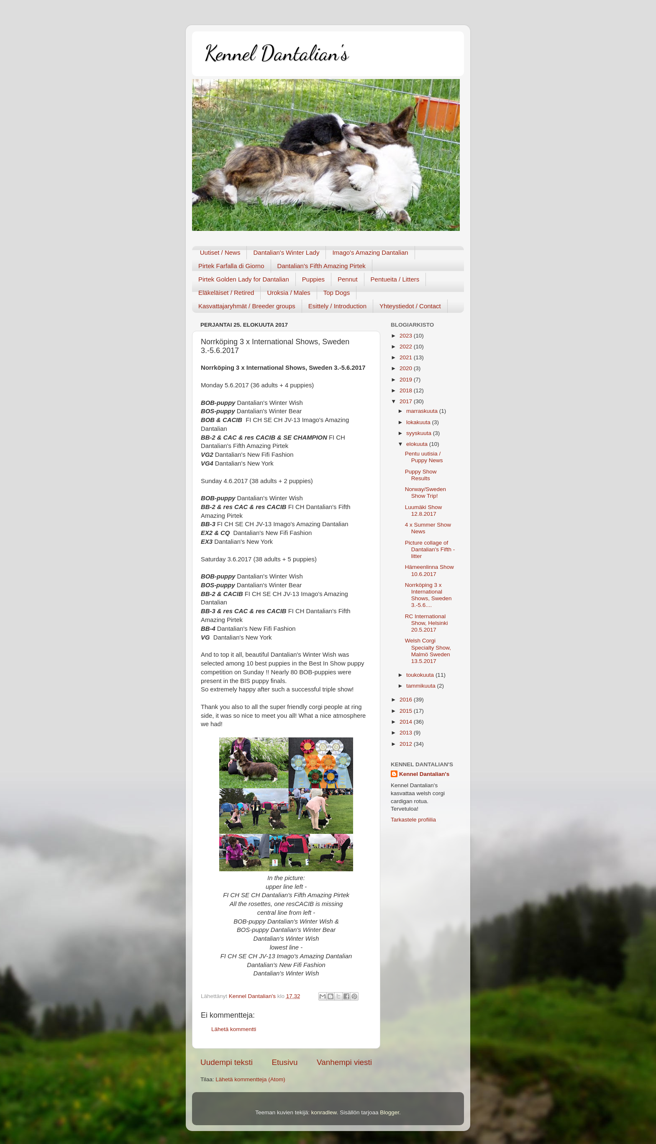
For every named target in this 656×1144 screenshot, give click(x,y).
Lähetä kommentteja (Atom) (250, 1079)
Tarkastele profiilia (413, 819)
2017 (407, 401)
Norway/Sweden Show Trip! (425, 492)
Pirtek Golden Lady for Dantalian (243, 279)
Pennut (348, 279)
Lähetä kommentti (233, 1029)
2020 (407, 368)
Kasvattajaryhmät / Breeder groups (246, 306)
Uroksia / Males (288, 292)
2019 (407, 379)
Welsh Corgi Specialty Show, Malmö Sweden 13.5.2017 (428, 650)
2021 (407, 357)
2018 (407, 390)
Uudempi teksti (226, 1062)
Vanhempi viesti (344, 1062)
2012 (407, 744)
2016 (407, 699)
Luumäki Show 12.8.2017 (423, 510)
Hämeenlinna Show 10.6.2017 (429, 570)
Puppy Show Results (421, 474)
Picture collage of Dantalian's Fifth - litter (430, 549)
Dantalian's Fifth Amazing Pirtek (321, 265)
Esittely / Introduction (337, 306)
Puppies (313, 279)
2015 (407, 711)
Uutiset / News (220, 252)
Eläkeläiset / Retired (226, 292)
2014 (407, 722)
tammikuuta (421, 686)
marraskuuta (422, 411)
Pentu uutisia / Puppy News (424, 456)
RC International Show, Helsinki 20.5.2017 (426, 623)
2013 (407, 732)
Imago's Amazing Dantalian (370, 252)
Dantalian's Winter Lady (286, 252)
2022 (407, 346)
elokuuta (417, 444)
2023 (407, 336)
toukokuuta (421, 675)
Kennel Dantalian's (276, 53)
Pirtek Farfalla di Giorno (231, 265)
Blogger (389, 1112)
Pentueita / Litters (395, 279)
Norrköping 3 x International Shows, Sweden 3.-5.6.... (428, 595)
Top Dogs (336, 292)
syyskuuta (419, 433)
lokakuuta (419, 422)
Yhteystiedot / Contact (410, 306)
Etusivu (285, 1062)
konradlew (324, 1112)
